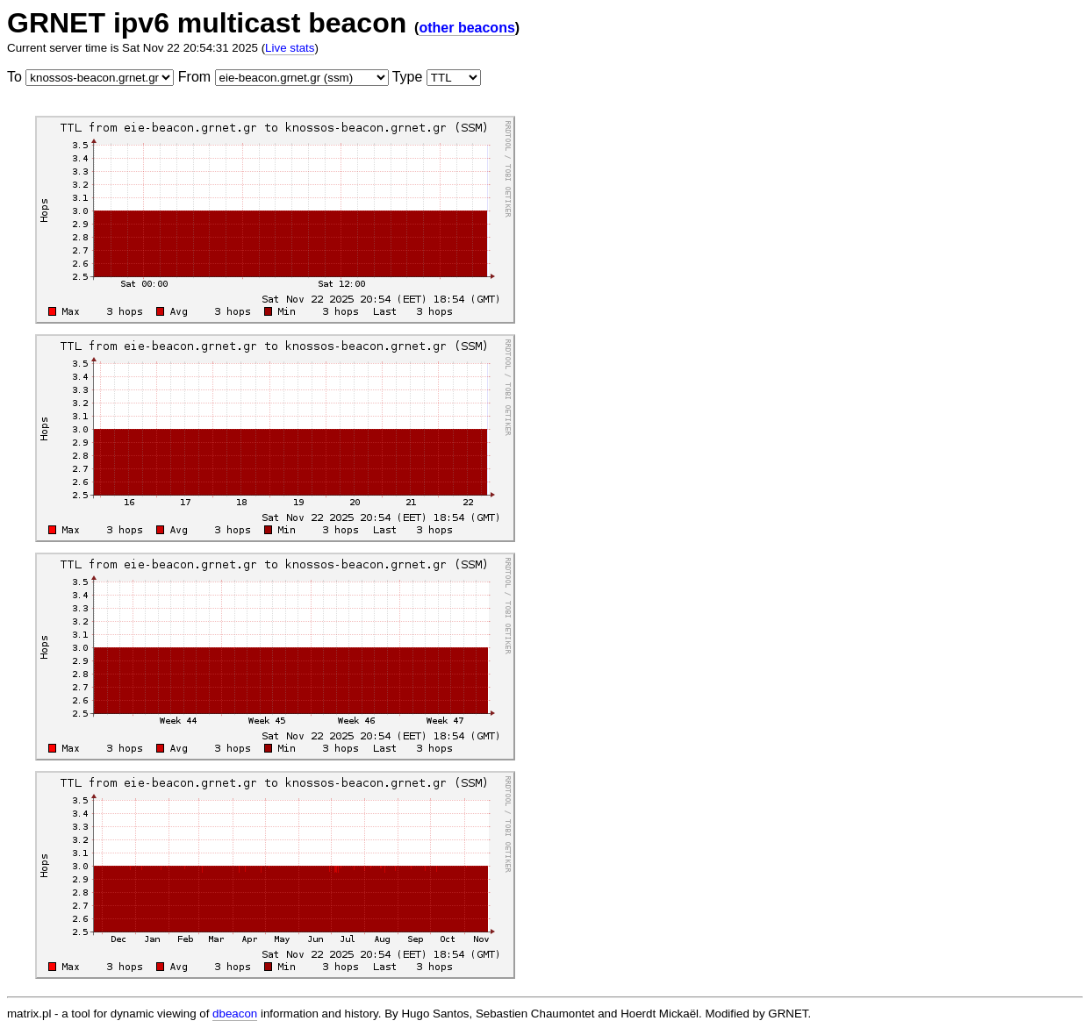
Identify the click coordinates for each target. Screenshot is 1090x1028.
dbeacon (234, 1013)
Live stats (289, 47)
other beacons (466, 27)
